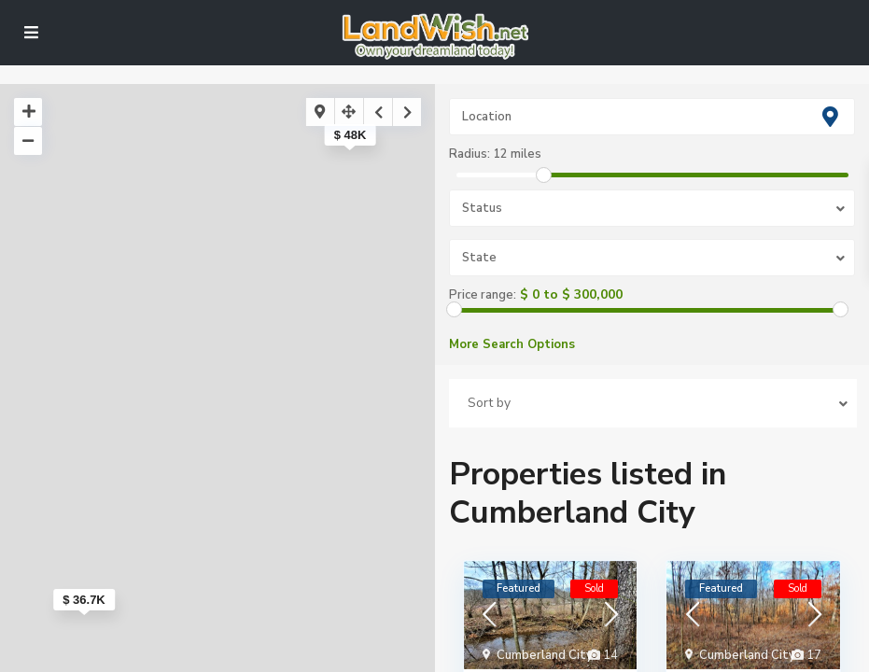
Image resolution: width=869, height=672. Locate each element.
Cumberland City (545, 655)
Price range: (482, 294)
